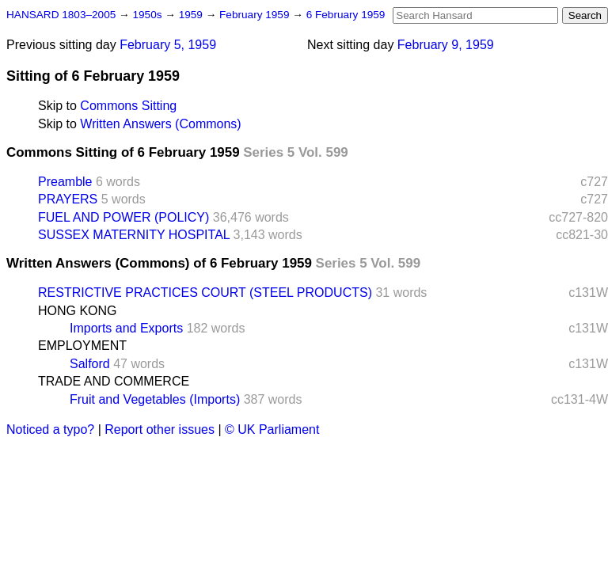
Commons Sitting (128, 105)
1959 (192, 15)
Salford (90, 363)
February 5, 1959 (168, 44)
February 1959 (255, 15)
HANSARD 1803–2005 (61, 15)
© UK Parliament (272, 429)
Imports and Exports (126, 328)
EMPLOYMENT (82, 345)
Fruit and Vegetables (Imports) (155, 399)
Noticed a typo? (50, 429)
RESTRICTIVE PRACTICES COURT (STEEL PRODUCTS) (205, 292)
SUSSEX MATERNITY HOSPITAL (134, 234)
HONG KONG (77, 310)
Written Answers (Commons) (160, 124)
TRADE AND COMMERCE (113, 381)
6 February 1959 (346, 15)
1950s (148, 15)
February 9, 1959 (445, 44)
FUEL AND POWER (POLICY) (123, 217)
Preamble (65, 181)
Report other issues (159, 429)
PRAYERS (67, 199)
